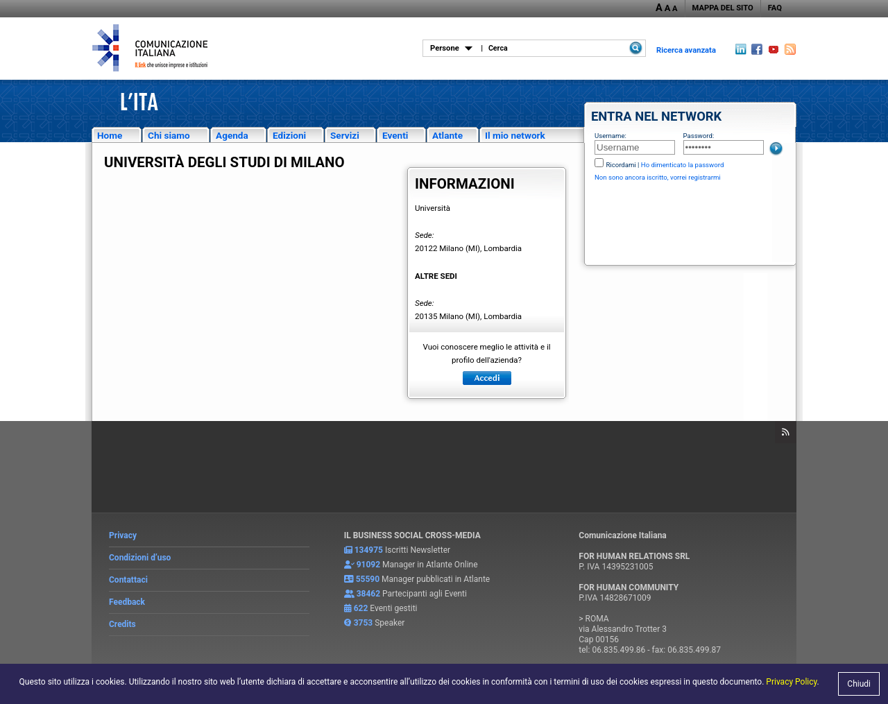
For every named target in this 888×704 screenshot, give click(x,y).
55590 (367, 579)
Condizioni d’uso (140, 558)
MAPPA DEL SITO (722, 7)
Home (109, 135)
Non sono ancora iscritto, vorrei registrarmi (658, 177)
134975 (369, 550)
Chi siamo (169, 135)
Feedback (127, 602)
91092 (368, 564)
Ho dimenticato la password (682, 165)
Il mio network (515, 135)
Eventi (395, 135)
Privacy (123, 535)
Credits (122, 624)
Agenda (232, 135)
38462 (368, 594)
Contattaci (128, 580)
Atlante (447, 135)
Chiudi (859, 684)
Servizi (344, 135)
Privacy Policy (791, 682)
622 (361, 608)
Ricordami (620, 165)
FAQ (775, 7)
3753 (363, 623)
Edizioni (289, 135)
